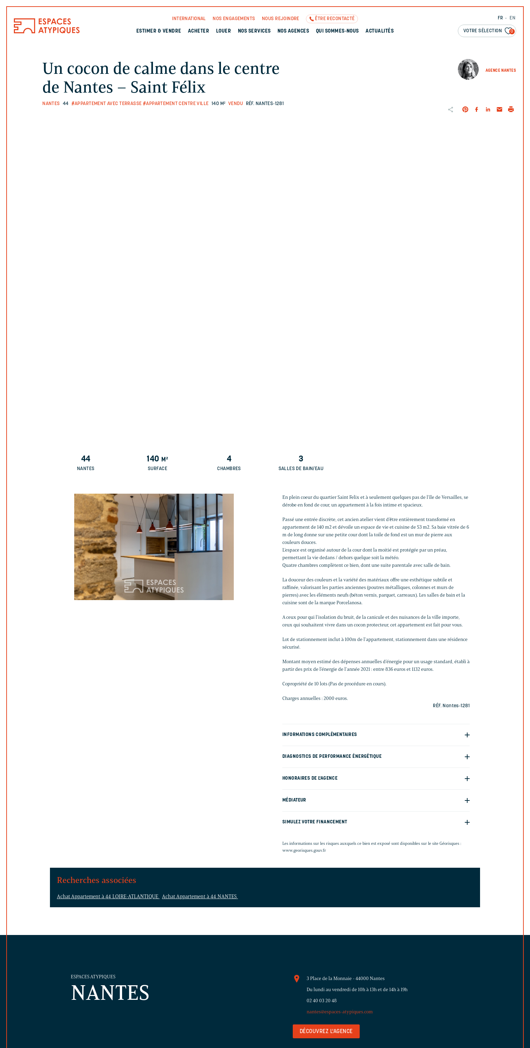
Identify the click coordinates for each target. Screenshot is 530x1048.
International (189, 18)
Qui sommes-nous (337, 31)
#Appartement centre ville (176, 103)
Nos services (254, 31)
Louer (223, 31)
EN (512, 18)
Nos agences (293, 31)
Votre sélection (489, 31)
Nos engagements (234, 18)
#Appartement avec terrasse (106, 103)
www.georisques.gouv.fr (304, 850)
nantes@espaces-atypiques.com (340, 1012)
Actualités (380, 31)
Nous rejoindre (280, 18)
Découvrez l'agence (326, 1031)
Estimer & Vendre (158, 31)
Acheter (198, 31)
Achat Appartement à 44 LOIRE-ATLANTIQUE (108, 896)
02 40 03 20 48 (322, 1001)
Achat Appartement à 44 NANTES (200, 896)
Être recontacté (334, 18)
